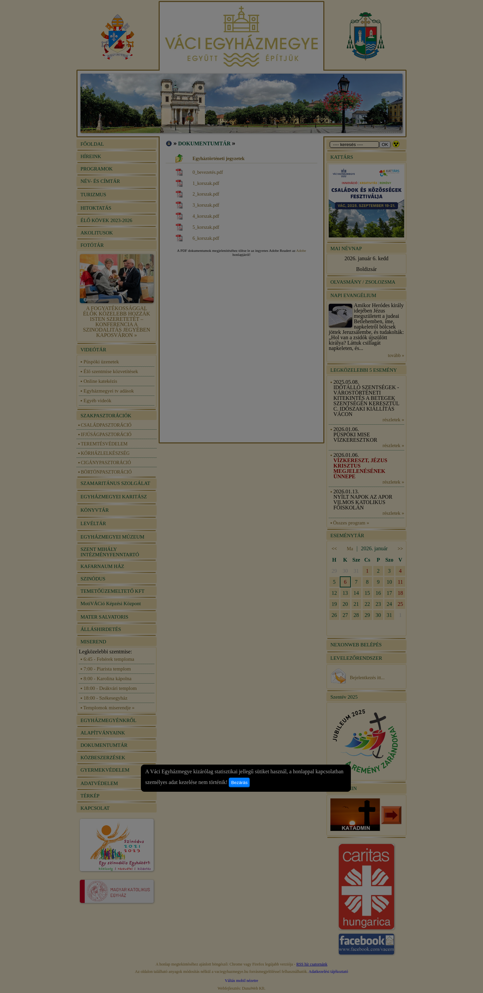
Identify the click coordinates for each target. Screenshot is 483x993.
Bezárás (239, 782)
